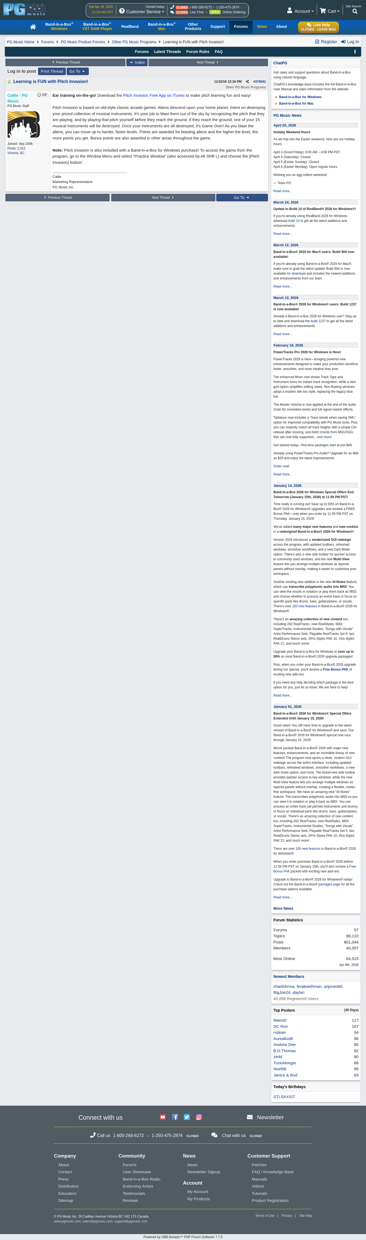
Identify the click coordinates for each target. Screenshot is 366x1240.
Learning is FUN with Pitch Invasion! (50, 81)
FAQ (219, 51)
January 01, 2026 (287, 707)
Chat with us (234, 1135)
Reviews (130, 1200)
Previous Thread (65, 62)
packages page (329, 884)
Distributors (68, 1186)
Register (325, 41)
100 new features (304, 606)
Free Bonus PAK (335, 669)
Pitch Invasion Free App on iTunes (154, 95)
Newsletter (270, 1117)
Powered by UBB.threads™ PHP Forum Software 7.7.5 (182, 1237)
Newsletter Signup (203, 1171)
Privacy (287, 1216)
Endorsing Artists (138, 1186)
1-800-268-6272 (200, 7)
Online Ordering (234, 12)
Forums (47, 42)
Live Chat (197, 12)
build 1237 (318, 321)
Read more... (282, 191)
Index (137, 62)
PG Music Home (21, 42)
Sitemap (65, 1200)
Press (63, 1179)
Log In (350, 41)
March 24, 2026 (286, 202)
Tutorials (259, 1193)
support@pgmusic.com (130, 1221)
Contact (65, 1171)
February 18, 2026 (288, 345)
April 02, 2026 (284, 125)
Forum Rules (197, 51)
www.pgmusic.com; (68, 1221)
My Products (198, 1198)
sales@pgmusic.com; (98, 1221)
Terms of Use (264, 1216)
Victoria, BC (16, 153)
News (192, 1164)
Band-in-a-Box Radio (141, 1179)
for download (296, 273)
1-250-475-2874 (227, 7)
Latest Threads (167, 51)
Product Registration (270, 1200)
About (63, 1164)
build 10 (294, 221)
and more (324, 437)
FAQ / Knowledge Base (273, 1171)
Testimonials (134, 1193)
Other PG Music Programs (134, 42)
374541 (260, 82)
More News (283, 908)
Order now (281, 466)
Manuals (259, 1179)
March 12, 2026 (286, 245)
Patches (259, 1164)
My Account (197, 1191)
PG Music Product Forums (83, 42)
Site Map (305, 1216)
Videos (258, 1186)
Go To (77, 71)
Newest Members (288, 976)
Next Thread (208, 62)
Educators (67, 1193)
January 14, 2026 (287, 486)
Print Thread (52, 71)
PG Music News (287, 115)
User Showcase (137, 1171)
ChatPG (280, 63)
